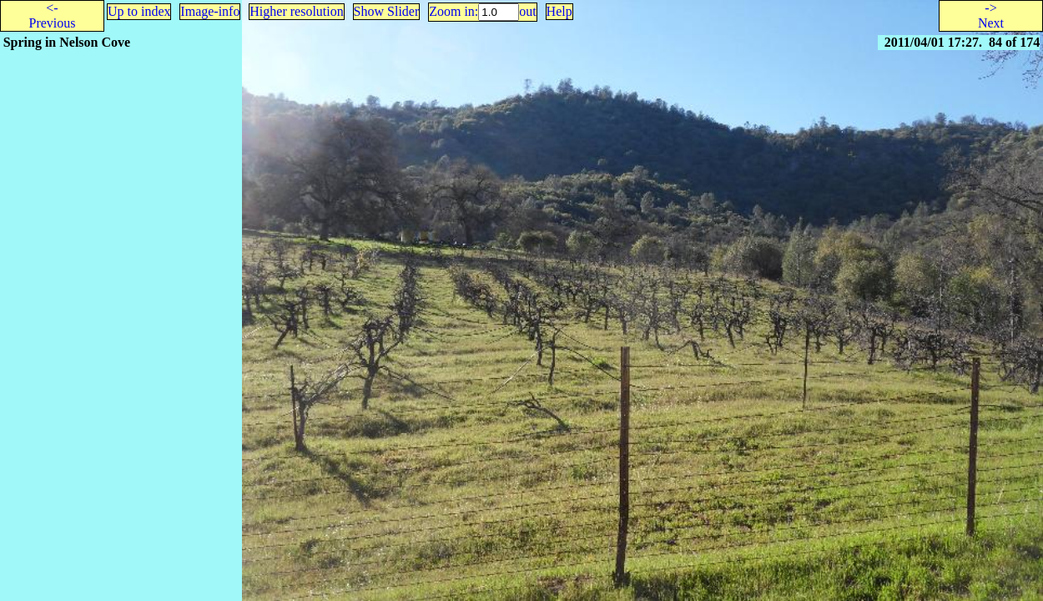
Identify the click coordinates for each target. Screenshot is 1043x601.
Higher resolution (296, 11)
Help (559, 11)
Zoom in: (453, 11)
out (527, 11)
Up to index (139, 11)
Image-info (209, 11)
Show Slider (387, 11)
